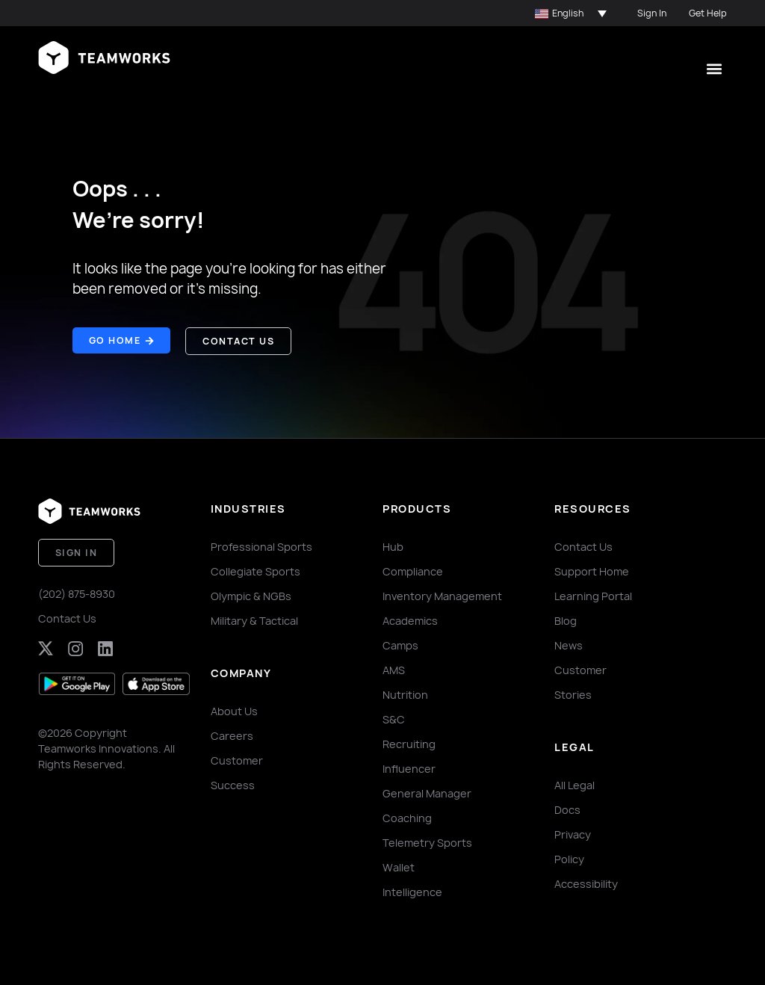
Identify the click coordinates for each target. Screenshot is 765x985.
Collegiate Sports (255, 570)
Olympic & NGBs (251, 595)
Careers (232, 735)
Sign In (651, 13)
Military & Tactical (254, 620)
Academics (410, 620)
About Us (234, 710)
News (568, 644)
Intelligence (412, 891)
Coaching (407, 817)
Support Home (591, 570)
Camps (400, 644)
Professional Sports (261, 546)
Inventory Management (442, 595)
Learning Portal (593, 595)
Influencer (409, 768)
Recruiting (409, 743)
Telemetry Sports (427, 842)
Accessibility (586, 883)
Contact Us (67, 617)
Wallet (398, 866)
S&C (393, 718)
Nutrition (405, 694)
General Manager (426, 792)
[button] (571, 13)
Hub (392, 546)
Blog (565, 620)
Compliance (412, 570)
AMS (393, 669)
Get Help (708, 13)
